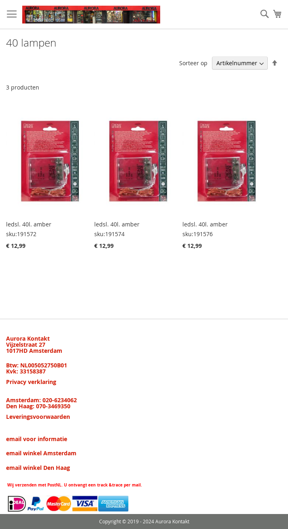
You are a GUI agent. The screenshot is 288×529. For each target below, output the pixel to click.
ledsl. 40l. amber (28, 224)
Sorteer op (193, 63)
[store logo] (91, 14)
